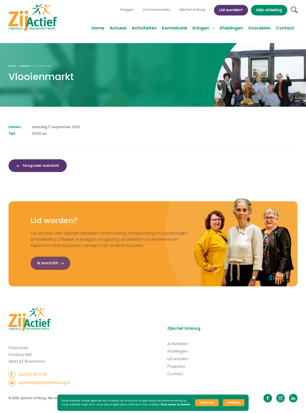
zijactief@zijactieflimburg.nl (42, 382)
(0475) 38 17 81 (30, 374)
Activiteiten (144, 28)
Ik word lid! (41, 264)
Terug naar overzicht (40, 165)
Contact (285, 28)
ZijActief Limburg (192, 9)
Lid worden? (231, 10)
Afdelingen (231, 28)
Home (98, 28)
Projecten (177, 366)
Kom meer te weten (175, 404)
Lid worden (179, 358)
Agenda (24, 66)
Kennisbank (174, 28)
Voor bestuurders (156, 9)
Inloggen (127, 9)
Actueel (118, 28)
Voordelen (259, 28)
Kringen (201, 28)
